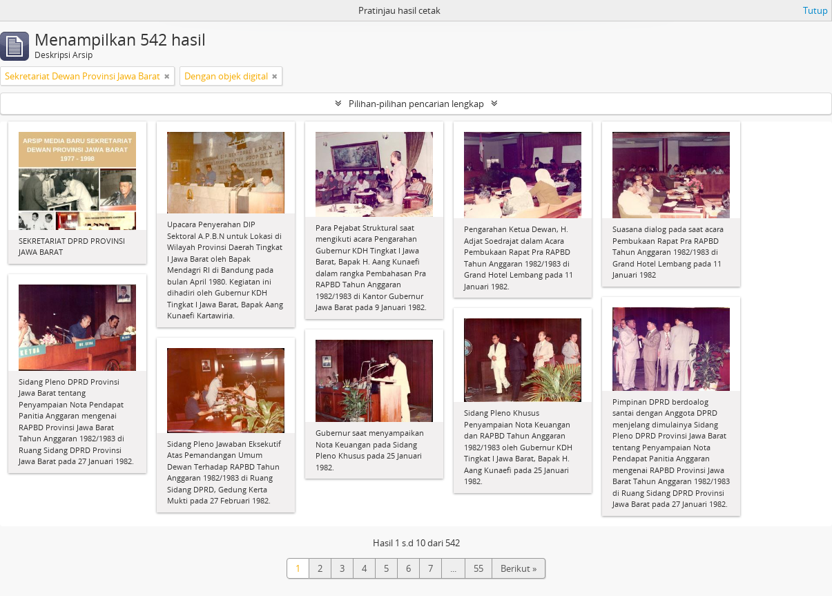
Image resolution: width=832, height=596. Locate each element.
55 (478, 568)
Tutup (815, 10)
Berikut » (518, 568)
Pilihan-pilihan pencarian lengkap (416, 103)
